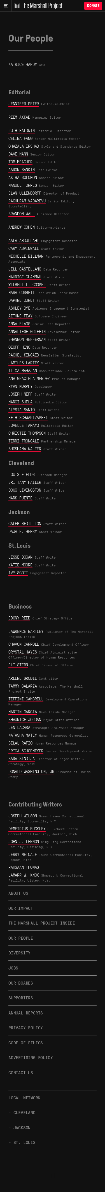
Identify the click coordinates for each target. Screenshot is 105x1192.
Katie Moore (20, 565)
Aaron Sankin (21, 169)
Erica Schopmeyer (25, 750)
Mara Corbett (21, 292)
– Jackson (19, 1127)
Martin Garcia (22, 711)
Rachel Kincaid (23, 355)
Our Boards (20, 983)
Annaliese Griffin (27, 331)
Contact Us (20, 1072)
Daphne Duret (21, 300)
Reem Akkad (19, 117)
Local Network (24, 1097)
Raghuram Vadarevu (27, 201)
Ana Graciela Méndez (29, 378)
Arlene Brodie (22, 678)
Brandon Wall (21, 213)
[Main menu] (5, 6)
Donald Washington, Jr (31, 771)
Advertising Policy (30, 1057)
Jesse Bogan (20, 557)
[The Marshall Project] (37, 6)
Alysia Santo (21, 409)
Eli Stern (18, 664)
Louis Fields (21, 474)
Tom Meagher (20, 161)
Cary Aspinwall (23, 248)
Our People (20, 938)
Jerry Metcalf (22, 854)
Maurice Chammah (24, 276)
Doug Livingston (24, 490)
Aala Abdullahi (23, 240)
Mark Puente (20, 498)
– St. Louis (22, 1142)
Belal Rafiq (20, 743)
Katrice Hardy (22, 64)
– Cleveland (22, 1112)
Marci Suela (20, 401)
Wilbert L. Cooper (27, 284)
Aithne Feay (20, 316)
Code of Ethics (25, 1042)
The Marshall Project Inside (41, 923)
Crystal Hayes (22, 652)
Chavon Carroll (23, 644)
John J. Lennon (23, 841)
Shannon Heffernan (27, 339)
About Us (18, 893)
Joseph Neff (20, 394)
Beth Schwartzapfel (28, 417)
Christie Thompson (27, 433)
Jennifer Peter (23, 103)
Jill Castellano (24, 269)
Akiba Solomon (22, 177)
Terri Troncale (23, 441)
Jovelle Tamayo (23, 425)
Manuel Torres (22, 185)
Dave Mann (18, 154)
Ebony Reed (19, 618)
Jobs (13, 968)
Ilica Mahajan (22, 370)
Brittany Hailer (24, 482)
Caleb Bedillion (24, 523)
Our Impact (20, 908)
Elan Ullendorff (24, 193)
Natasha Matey (22, 735)
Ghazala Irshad (23, 146)
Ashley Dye (19, 308)
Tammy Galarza (22, 686)
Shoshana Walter (24, 448)
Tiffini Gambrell (25, 699)
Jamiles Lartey (23, 362)
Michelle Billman (25, 256)
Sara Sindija (21, 758)
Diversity (19, 953)
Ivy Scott (18, 572)
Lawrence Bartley (25, 631)
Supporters (20, 997)
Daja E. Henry (22, 531)
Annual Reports (25, 1013)
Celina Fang (20, 138)
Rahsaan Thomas (23, 867)
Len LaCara (19, 727)
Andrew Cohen (21, 227)
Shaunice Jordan (24, 719)
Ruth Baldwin (21, 130)
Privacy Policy (25, 1027)
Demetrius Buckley (27, 828)
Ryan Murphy (20, 386)
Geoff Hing (19, 347)
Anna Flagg (19, 323)
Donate (93, 6)
